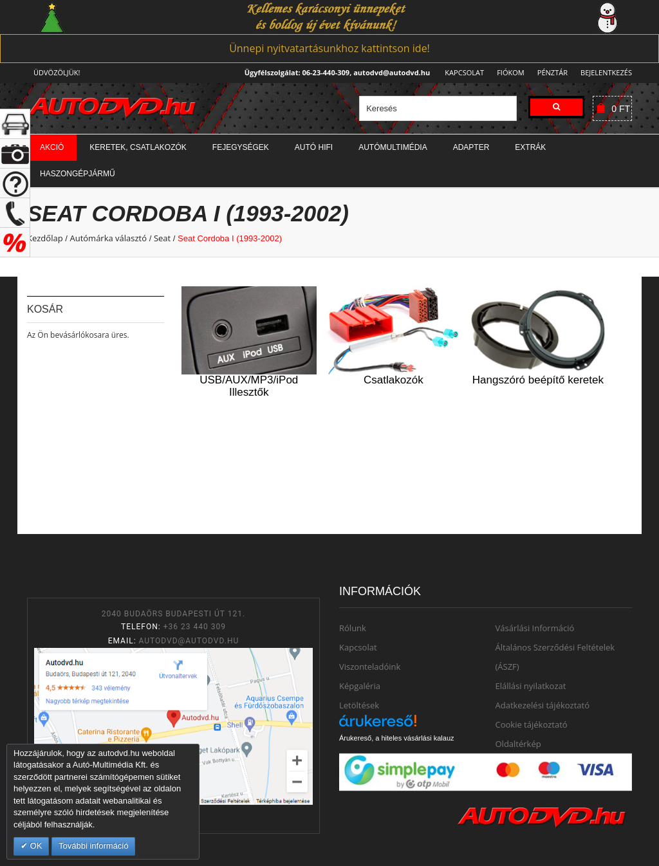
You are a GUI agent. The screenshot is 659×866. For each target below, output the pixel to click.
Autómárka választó (108, 238)
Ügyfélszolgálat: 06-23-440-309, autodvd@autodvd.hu (334, 72)
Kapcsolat (460, 72)
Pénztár (550, 72)
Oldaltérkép (518, 744)
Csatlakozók (393, 380)
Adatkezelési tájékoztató (543, 705)
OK (35, 846)
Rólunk (352, 628)
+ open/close (15, 124)
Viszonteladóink (369, 666)
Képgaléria (359, 686)
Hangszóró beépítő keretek (538, 380)
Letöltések (359, 705)
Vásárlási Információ (535, 628)
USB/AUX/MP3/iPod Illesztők (249, 386)
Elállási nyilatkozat (531, 686)
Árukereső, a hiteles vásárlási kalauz (396, 738)
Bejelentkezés (606, 72)
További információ (93, 846)
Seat (162, 238)
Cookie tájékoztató (532, 724)
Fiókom (507, 72)
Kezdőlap (45, 238)
